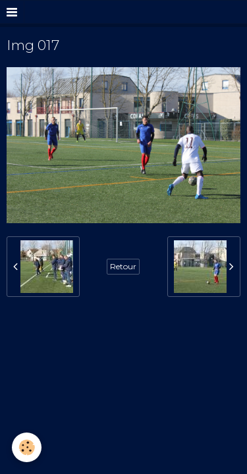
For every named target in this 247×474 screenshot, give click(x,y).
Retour (123, 266)
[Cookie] (26, 447)
